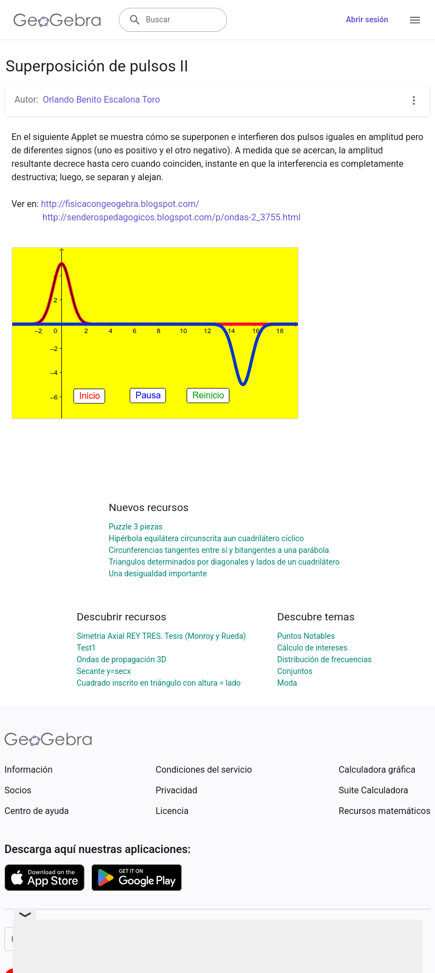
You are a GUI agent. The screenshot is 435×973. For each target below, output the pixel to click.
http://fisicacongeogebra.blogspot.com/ (120, 204)
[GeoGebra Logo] (57, 20)
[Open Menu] (415, 20)
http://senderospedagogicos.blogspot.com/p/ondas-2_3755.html (171, 217)
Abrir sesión (367, 19)
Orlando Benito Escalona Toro (101, 99)
